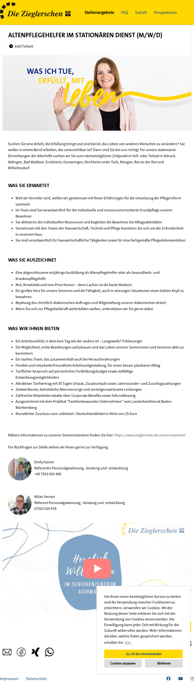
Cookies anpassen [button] (123, 663)
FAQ (124, 12)
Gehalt (141, 12)
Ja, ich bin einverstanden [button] (144, 654)
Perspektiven (165, 12)
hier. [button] (128, 642)
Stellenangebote (99, 12)
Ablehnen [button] (164, 663)
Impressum (9, 678)
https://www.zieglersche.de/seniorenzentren (150, 435)
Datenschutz (36, 678)
